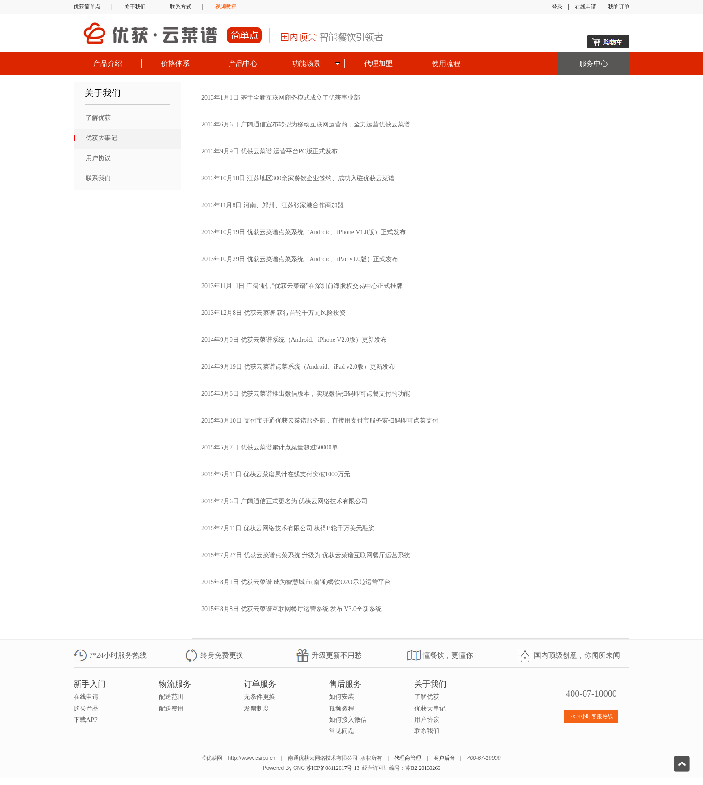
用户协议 (98, 158)
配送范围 (171, 696)
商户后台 (444, 758)
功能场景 (306, 63)
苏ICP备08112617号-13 (332, 768)
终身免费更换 (221, 655)
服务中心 (593, 63)
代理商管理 (407, 758)
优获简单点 (87, 7)
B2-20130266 (425, 768)
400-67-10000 (591, 693)
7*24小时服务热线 (118, 655)
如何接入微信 (348, 719)
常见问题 (341, 731)
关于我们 (135, 7)
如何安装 (341, 696)
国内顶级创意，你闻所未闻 (577, 655)
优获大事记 (101, 138)
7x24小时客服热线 (591, 716)
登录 (557, 7)
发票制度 (256, 708)
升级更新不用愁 (337, 655)
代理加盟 (378, 63)
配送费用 (171, 708)
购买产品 (86, 708)
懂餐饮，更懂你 (448, 655)
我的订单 (618, 7)
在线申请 (585, 7)
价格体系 (175, 63)
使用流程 (446, 63)
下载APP (86, 719)
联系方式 (180, 7)
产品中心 (243, 63)
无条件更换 (259, 696)
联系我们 (98, 178)
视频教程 (226, 7)
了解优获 (98, 117)
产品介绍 (107, 63)
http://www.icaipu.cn (251, 758)
